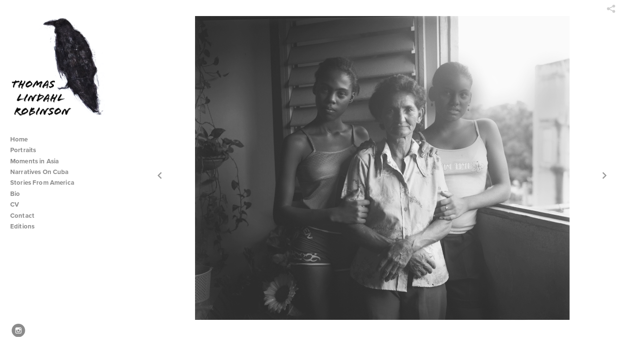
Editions (22, 226)
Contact (22, 215)
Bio (15, 193)
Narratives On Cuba (43, 171)
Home (19, 139)
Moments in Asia (38, 161)
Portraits (23, 150)
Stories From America (46, 182)
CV (14, 204)
